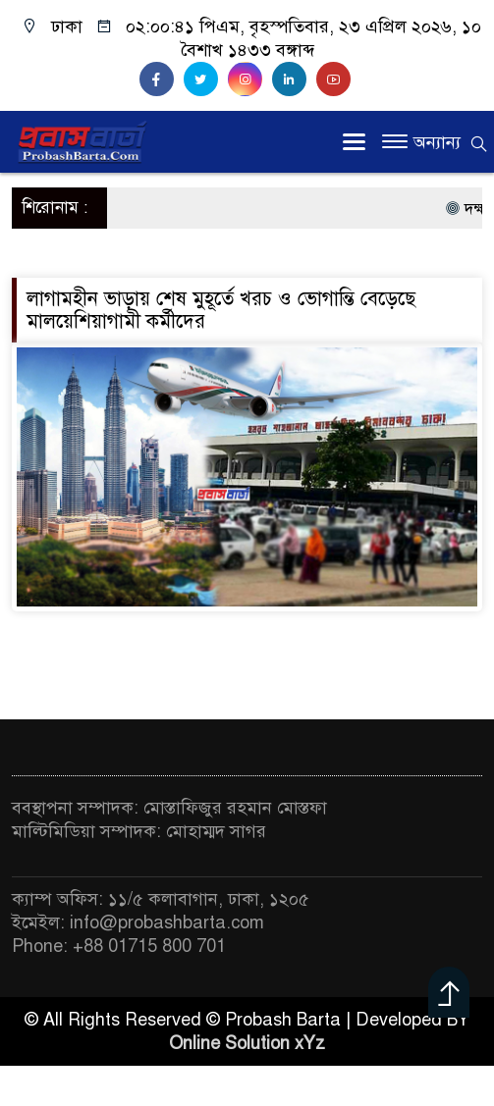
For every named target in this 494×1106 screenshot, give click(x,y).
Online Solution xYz (247, 1043)
